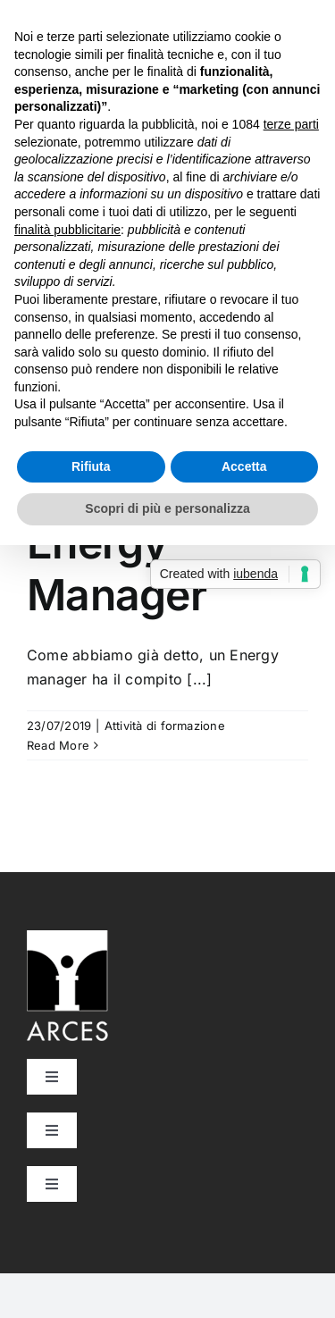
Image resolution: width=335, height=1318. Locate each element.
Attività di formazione (165, 725)
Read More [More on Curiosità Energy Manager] (58, 745)
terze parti (291, 124)
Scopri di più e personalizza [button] (167, 508)
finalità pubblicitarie (67, 229)
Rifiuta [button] (91, 466)
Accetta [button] (244, 466)
